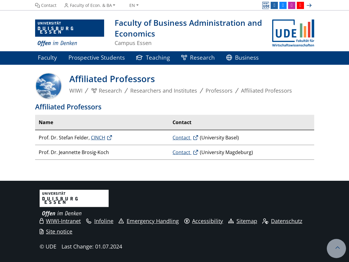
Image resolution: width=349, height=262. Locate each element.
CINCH (98, 137)
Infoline (99, 221)
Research (198, 57)
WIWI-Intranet (60, 221)
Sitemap (242, 221)
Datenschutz (282, 221)
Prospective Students (96, 57)
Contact (182, 137)
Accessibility (203, 221)
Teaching (153, 57)
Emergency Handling (149, 221)
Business (242, 57)
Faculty (47, 57)
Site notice (56, 231)
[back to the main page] (293, 33)
